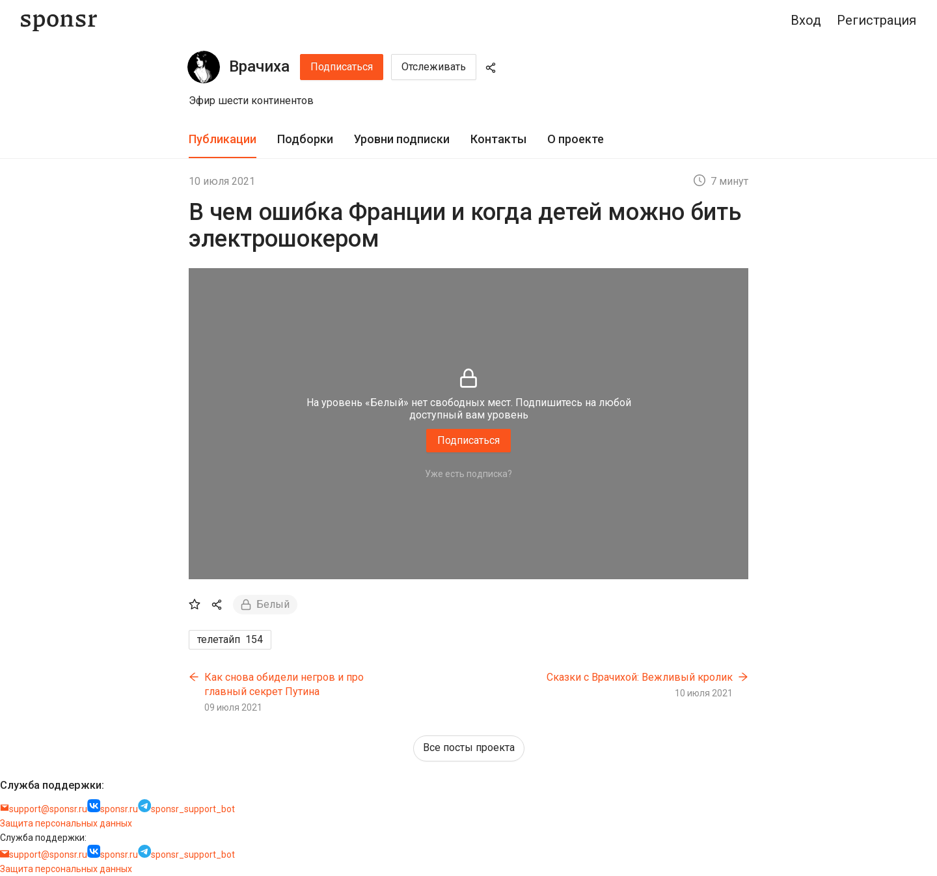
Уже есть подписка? (468, 474)
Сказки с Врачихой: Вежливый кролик (640, 677)
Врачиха (259, 66)
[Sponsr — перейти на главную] (59, 20)
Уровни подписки (402, 139)
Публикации (222, 139)
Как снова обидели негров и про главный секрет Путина (284, 684)
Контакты (498, 139)
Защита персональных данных (66, 823)
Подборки (305, 139)
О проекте (575, 139)
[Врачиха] (203, 67)
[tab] (222, 139)
